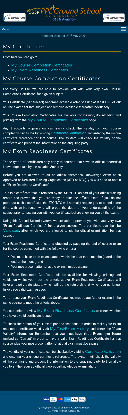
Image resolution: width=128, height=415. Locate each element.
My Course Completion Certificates (41, 65)
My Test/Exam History (69, 328)
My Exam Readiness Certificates (39, 70)
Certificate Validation (69, 133)
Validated (11, 230)
